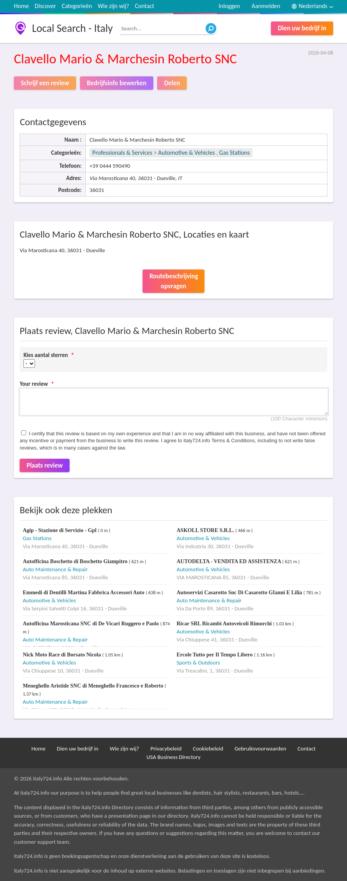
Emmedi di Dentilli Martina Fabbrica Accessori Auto (84, 592)
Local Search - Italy (72, 28)
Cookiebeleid (208, 748)
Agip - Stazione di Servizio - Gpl (60, 530)
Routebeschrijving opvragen (173, 281)
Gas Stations (234, 152)
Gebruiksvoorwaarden (260, 748)
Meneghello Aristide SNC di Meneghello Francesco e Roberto (93, 686)
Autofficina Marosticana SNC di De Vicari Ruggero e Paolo (91, 623)
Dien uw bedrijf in (302, 28)
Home (21, 6)
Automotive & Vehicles (186, 152)
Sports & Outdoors (198, 662)
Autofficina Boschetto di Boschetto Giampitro (76, 561)
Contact (144, 6)
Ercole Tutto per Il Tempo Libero (215, 655)
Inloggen (229, 6)
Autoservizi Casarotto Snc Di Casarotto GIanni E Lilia (239, 592)
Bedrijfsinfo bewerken (116, 83)
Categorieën (77, 6)
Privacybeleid (165, 748)
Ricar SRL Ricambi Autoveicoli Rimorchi (224, 623)
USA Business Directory (173, 757)
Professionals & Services (122, 152)
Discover (45, 6)
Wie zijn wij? (113, 6)
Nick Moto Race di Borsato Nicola (62, 655)
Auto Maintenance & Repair (55, 569)
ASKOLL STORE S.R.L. (205, 530)
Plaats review (45, 465)
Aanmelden (266, 6)
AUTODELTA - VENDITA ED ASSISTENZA (229, 561)
